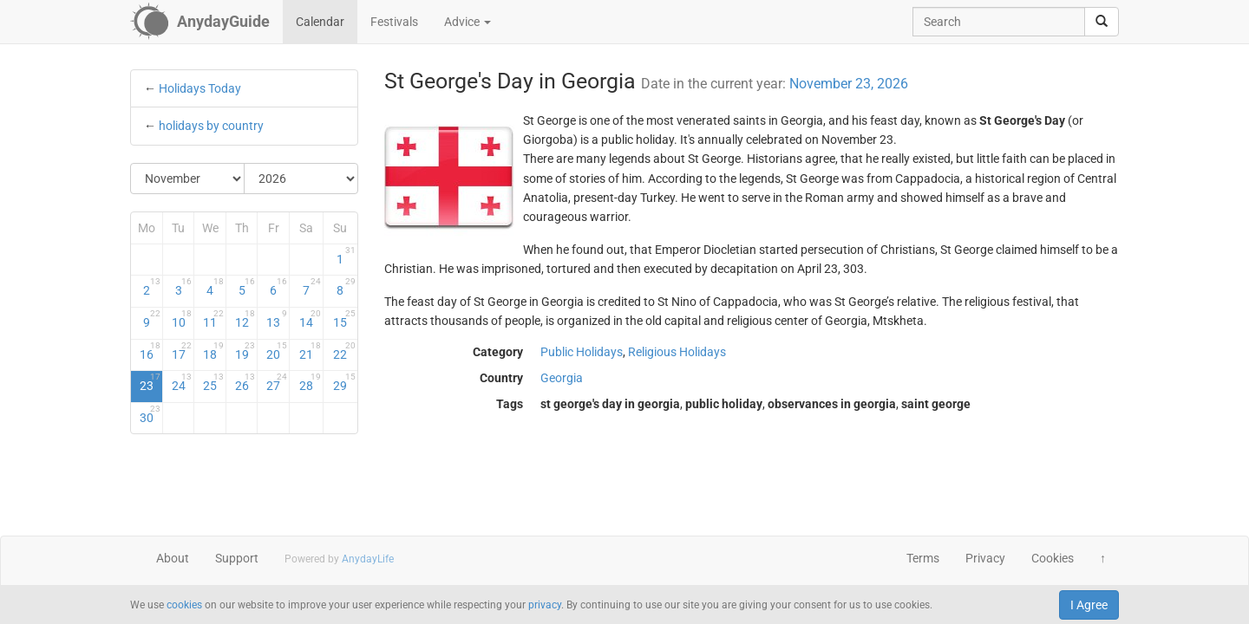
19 (245, 351)
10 (182, 319)
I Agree (1089, 605)
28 (310, 382)
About (172, 558)
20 (276, 351)
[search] (1101, 21)
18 (213, 351)
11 (213, 319)
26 (245, 382)
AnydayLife (368, 559)
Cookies (1052, 558)
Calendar (320, 22)
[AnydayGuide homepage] (200, 21)
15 (344, 319)
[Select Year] (301, 178)
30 (150, 414)
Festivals (394, 22)
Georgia (561, 378)
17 (182, 351)
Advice (467, 22)
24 (182, 382)
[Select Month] (188, 178)
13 (276, 319)
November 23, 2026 (848, 83)
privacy (544, 605)
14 (310, 319)
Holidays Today (200, 88)
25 (213, 382)
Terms (922, 558)
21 (310, 351)
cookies (184, 605)
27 (276, 382)
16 (150, 351)
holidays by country (211, 126)
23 (150, 382)
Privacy (985, 558)
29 (344, 382)
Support (236, 558)
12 (245, 319)
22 (344, 351)
